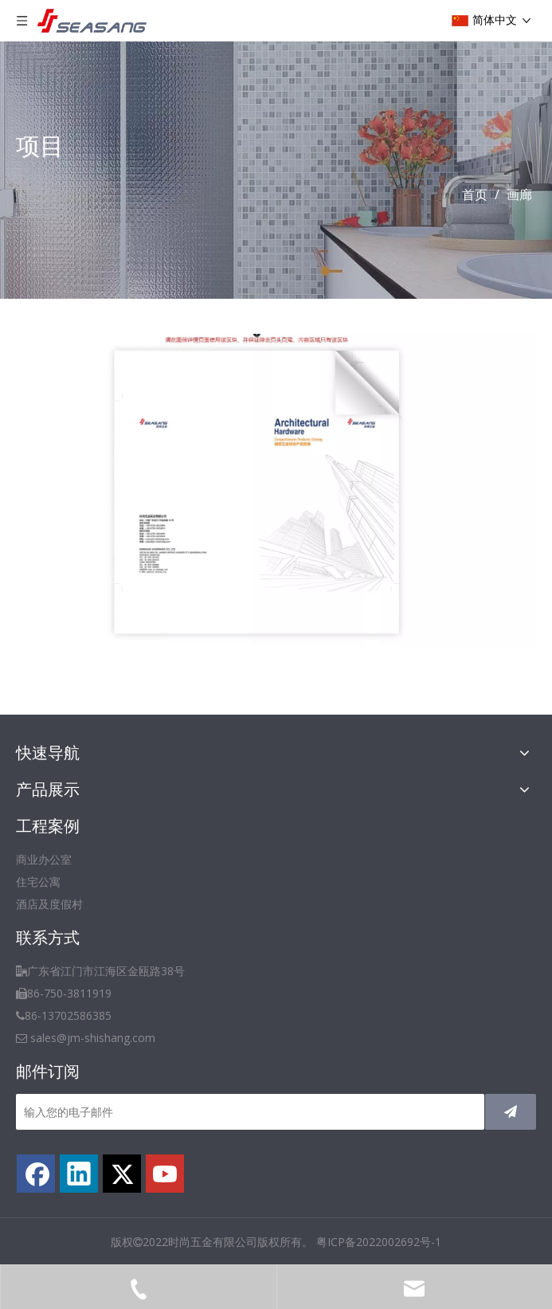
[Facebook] (36, 1173)
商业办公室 (44, 859)
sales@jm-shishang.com (92, 1037)
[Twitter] (122, 1173)
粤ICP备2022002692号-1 (378, 1241)
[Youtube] (165, 1173)
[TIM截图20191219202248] (276, 490)
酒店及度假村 (49, 903)
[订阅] (510, 1112)
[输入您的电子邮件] (250, 1112)
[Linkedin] (79, 1173)
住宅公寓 (38, 881)
